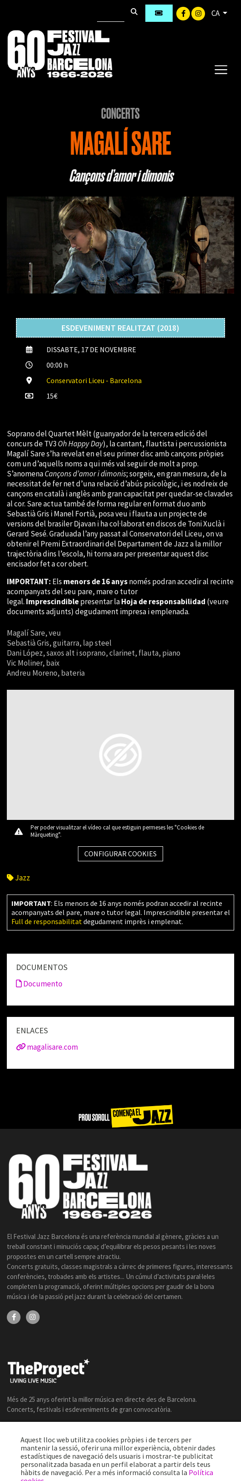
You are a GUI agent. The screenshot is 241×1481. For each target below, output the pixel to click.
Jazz (18, 878)
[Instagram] (198, 13)
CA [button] (216, 13)
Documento (39, 984)
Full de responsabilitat (46, 921)
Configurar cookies (120, 853)
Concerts (120, 114)
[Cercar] (110, 13)
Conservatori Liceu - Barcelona (94, 380)
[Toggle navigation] (220, 69)
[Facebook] (183, 13)
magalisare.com (47, 1047)
